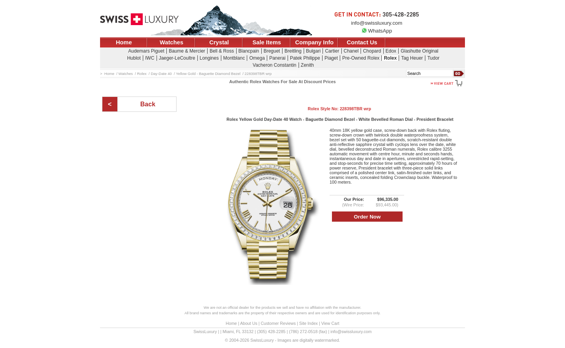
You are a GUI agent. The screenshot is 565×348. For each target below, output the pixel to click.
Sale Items (266, 42)
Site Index (308, 323)
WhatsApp (376, 31)
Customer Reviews (278, 323)
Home (124, 42)
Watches (171, 42)
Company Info (314, 42)
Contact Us (362, 42)
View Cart (330, 323)
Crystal (219, 42)
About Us (248, 323)
